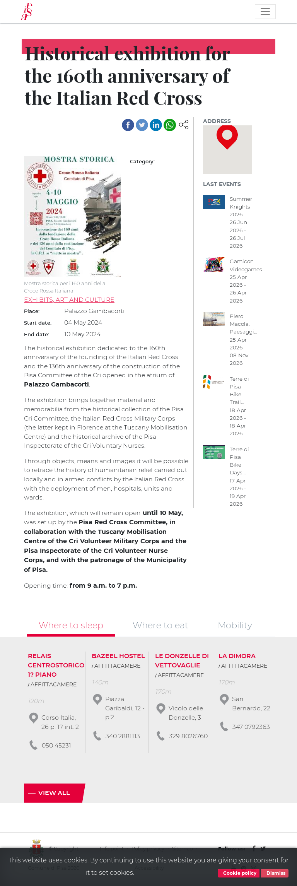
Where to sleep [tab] (71, 626)
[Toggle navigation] (265, 11)
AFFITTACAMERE (54, 686)
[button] (183, 124)
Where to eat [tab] (160, 626)
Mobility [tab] (235, 626)
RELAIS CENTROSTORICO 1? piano (56, 666)
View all (54, 795)
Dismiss (274, 873)
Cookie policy (238, 873)
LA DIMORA (237, 657)
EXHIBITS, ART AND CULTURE (69, 300)
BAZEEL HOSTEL (118, 657)
